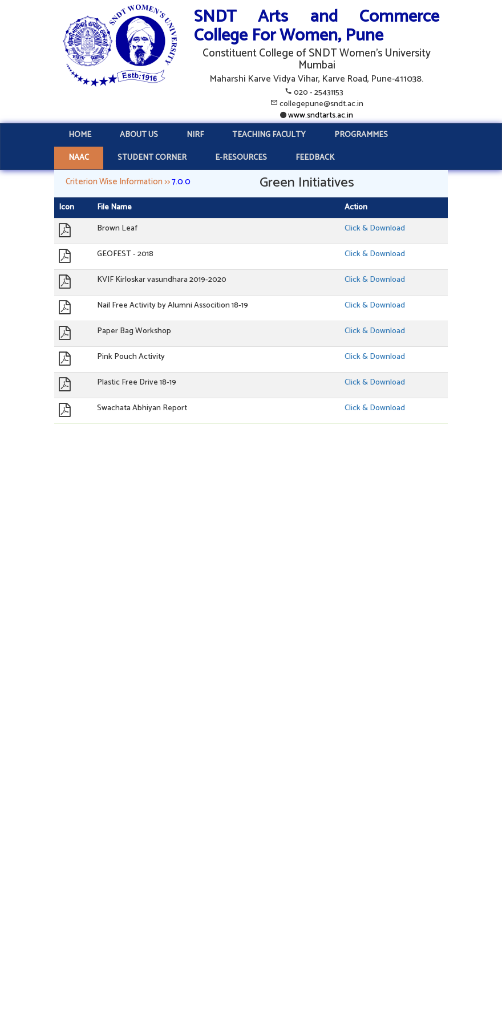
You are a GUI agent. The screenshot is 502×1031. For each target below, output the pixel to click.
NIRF (195, 134)
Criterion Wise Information (114, 182)
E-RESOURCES (241, 157)
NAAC (78, 157)
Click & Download (375, 228)
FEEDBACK (314, 157)
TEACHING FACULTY (269, 134)
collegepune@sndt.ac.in (321, 104)
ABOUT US (139, 134)
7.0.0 (181, 182)
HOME (79, 134)
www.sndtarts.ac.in (319, 115)
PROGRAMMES (361, 134)
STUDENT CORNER (152, 157)
